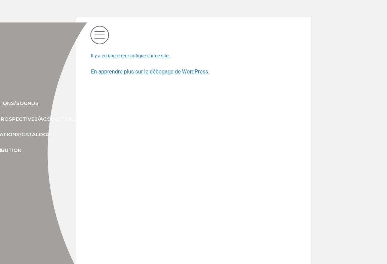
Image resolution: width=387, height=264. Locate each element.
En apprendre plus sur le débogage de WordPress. (150, 71)
